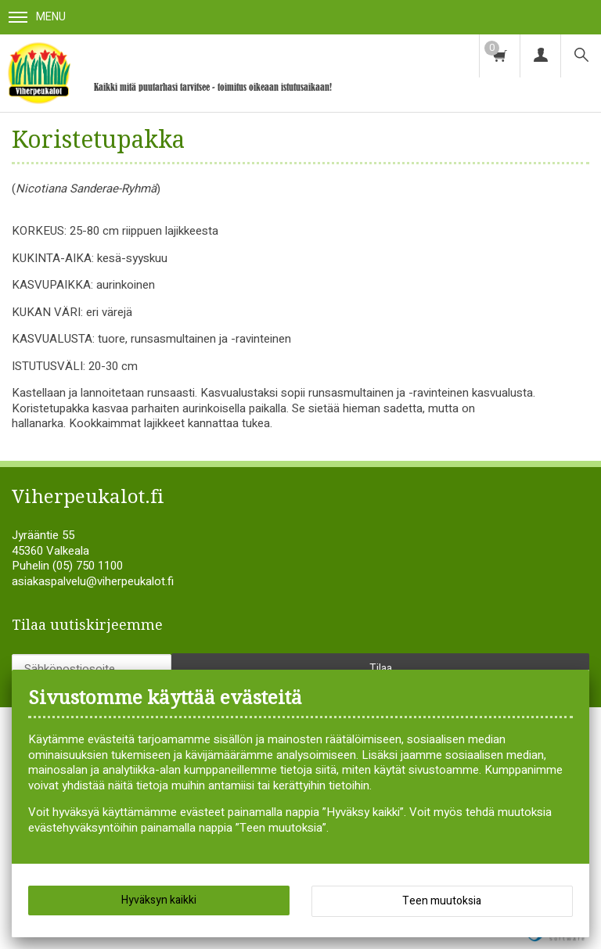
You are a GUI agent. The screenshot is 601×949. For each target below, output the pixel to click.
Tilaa (380, 668)
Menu (37, 17)
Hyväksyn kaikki (158, 900)
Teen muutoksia (441, 901)
